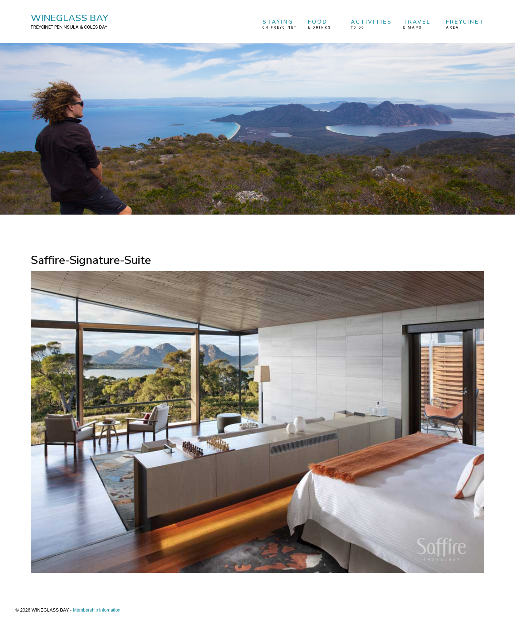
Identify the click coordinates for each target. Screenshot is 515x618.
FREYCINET (465, 24)
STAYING (280, 24)
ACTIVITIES (371, 24)
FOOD (323, 24)
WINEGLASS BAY (69, 21)
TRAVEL (419, 24)
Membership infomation (97, 610)
